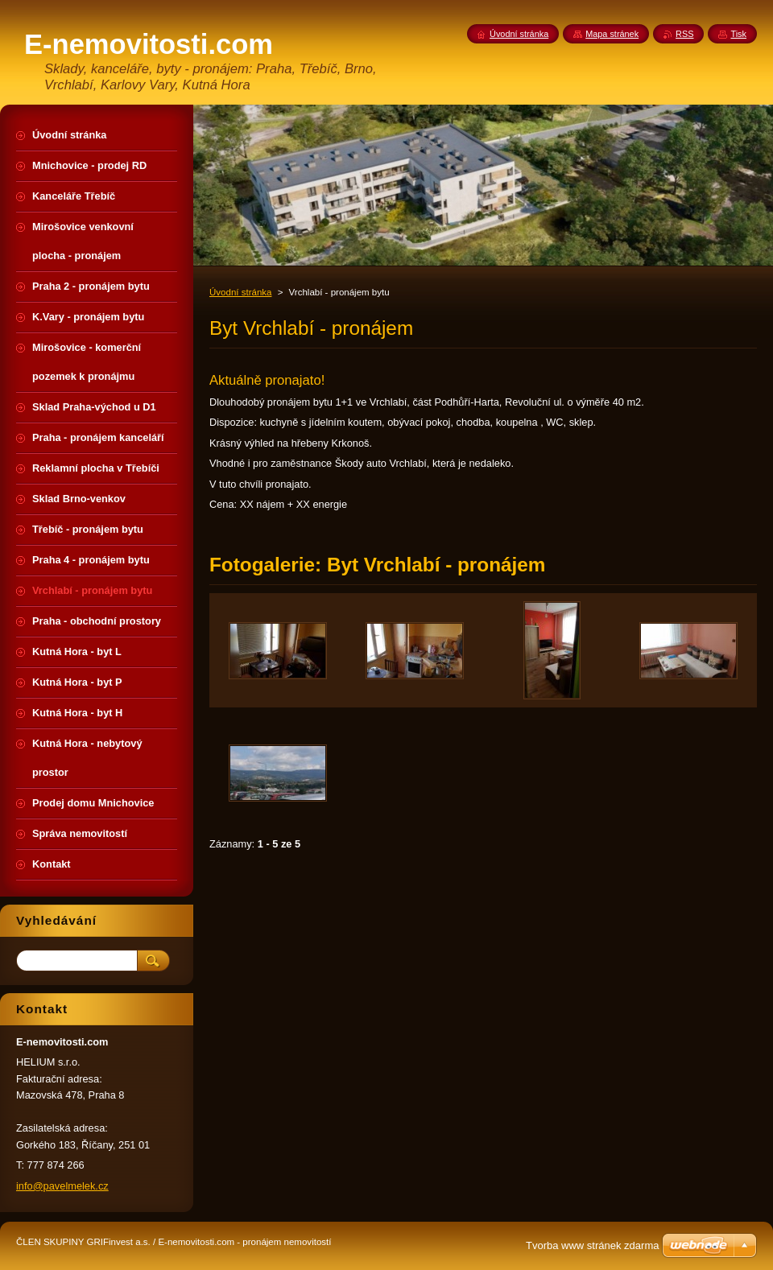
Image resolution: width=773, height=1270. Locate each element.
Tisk (738, 34)
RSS (684, 34)
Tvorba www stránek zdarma (592, 1245)
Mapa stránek (612, 34)
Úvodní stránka (240, 292)
